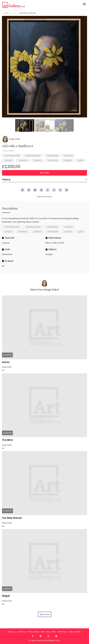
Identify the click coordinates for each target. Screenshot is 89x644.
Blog (48, 631)
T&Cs (54, 631)
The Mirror (7, 440)
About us (11, 631)
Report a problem (44, 196)
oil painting (52, 155)
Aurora (5, 362)
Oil (14, 13)
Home (6, 13)
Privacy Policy (33, 631)
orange (68, 160)
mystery (69, 155)
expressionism (33, 155)
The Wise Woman (12, 518)
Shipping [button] (6, 179)
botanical (52, 160)
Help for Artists (75, 631)
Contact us (21, 631)
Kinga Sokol (11, 139)
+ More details (8, 150)
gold (80, 160)
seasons (23, 160)
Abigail (6, 595)
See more (44, 614)
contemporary (12, 155)
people (8, 160)
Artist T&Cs (62, 631)
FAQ (42, 631)
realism (37, 160)
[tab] (44, 179)
